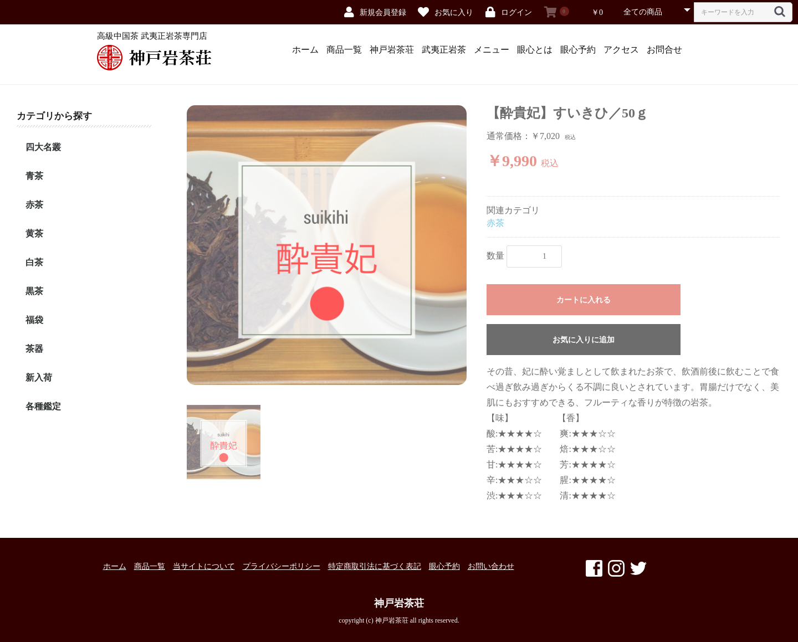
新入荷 (38, 377)
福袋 (34, 320)
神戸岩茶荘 (392, 49)
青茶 (34, 176)
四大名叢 (43, 147)
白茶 (34, 262)
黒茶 (34, 291)
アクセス (621, 49)
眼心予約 (578, 49)
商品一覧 (344, 49)
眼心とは (535, 49)
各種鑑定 (43, 406)
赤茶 (34, 204)
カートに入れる (583, 300)
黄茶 (34, 233)
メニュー (491, 49)
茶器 (34, 348)
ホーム (305, 49)
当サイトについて (204, 566)
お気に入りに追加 (584, 340)
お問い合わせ (491, 566)
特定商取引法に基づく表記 (374, 566)
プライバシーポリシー (281, 566)
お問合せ (664, 49)
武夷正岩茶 (444, 49)
